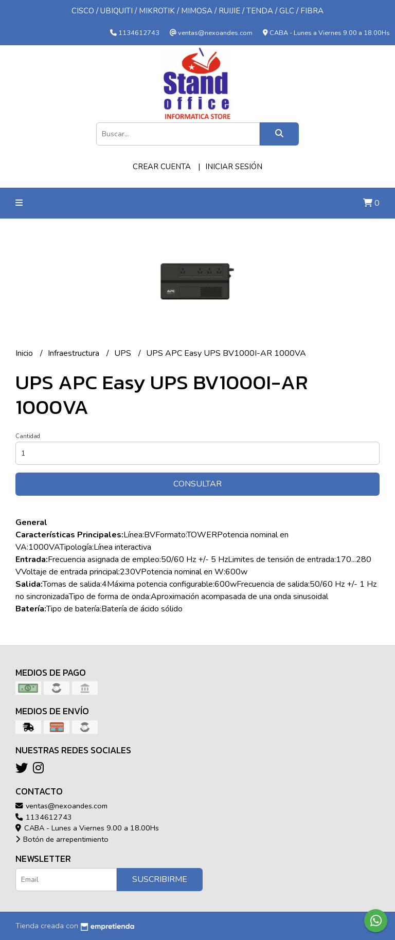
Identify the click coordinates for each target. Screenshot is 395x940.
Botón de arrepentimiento (62, 839)
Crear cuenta (162, 166)
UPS (123, 353)
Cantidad (27, 436)
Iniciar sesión (233, 166)
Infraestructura (74, 353)
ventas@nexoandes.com (61, 806)
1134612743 (43, 817)
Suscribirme (159, 879)
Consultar (197, 484)
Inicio (25, 353)
